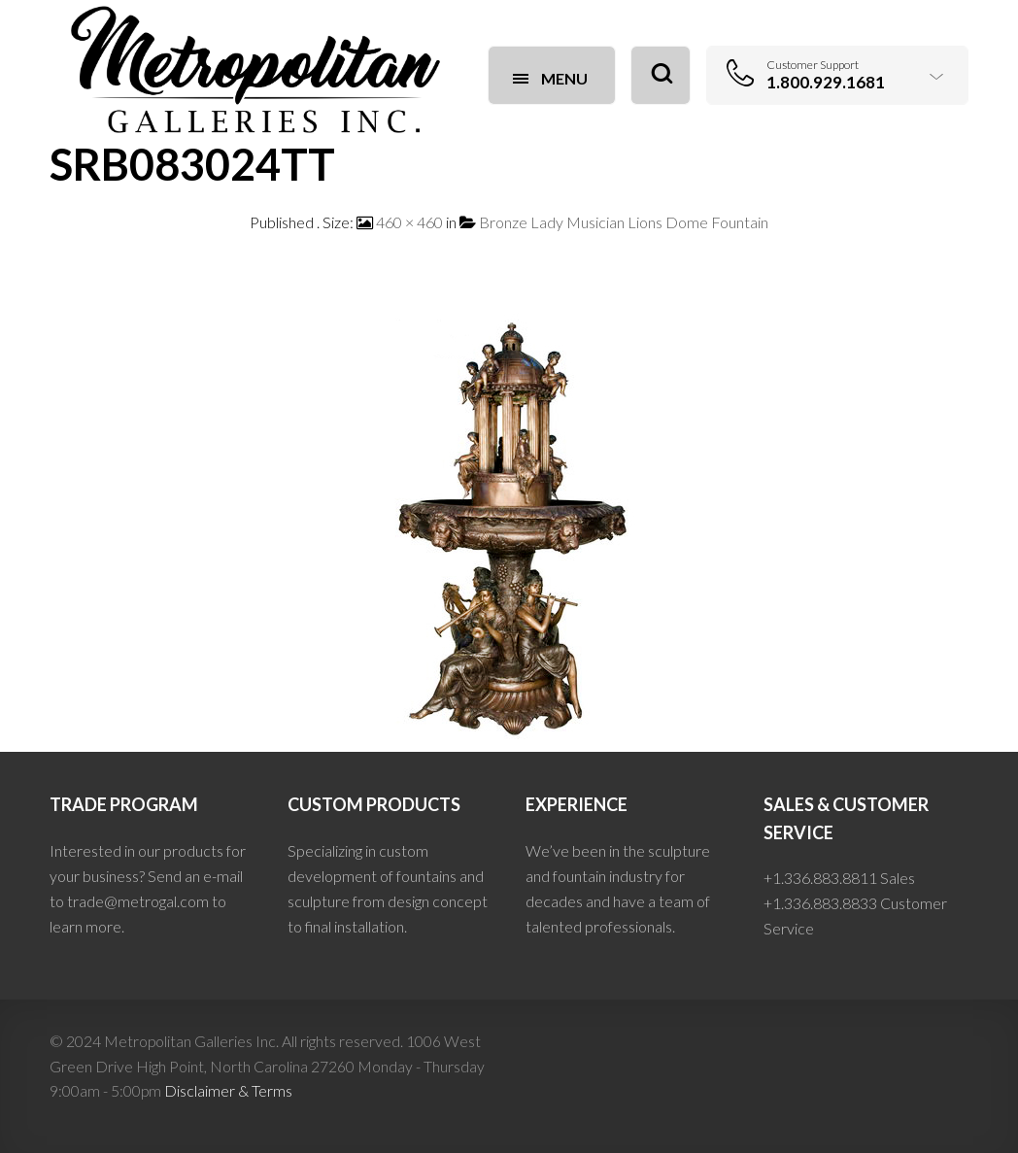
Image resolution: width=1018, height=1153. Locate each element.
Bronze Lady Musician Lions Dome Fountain (623, 222)
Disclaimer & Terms (228, 1090)
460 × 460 (409, 222)
